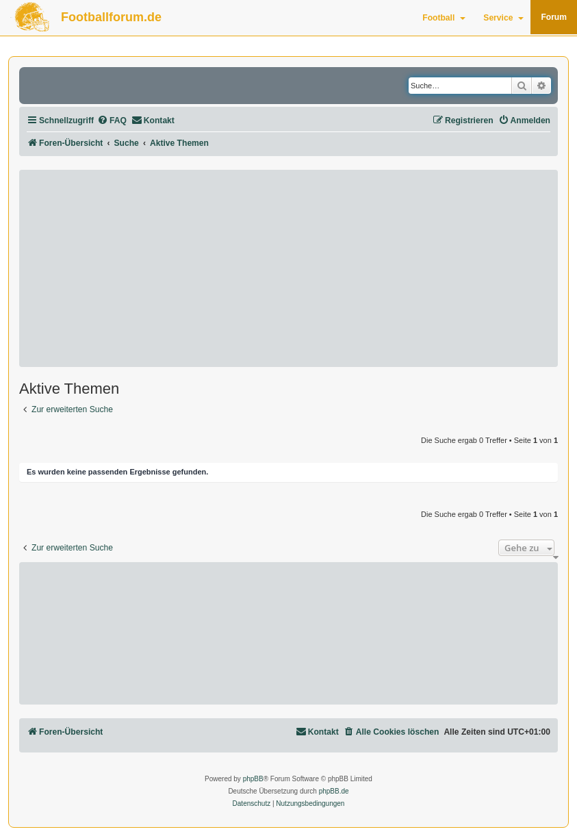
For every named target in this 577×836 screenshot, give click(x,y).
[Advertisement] (288, 268)
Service (503, 18)
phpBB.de (334, 791)
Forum (554, 17)
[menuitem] (112, 121)
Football (443, 18)
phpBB (253, 779)
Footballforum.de (111, 17)
